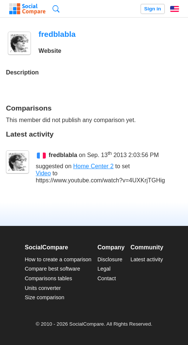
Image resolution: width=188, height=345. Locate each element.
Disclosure (110, 259)
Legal (104, 269)
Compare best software (52, 269)
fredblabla (63, 155)
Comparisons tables (48, 278)
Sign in (152, 9)
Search (56, 8)
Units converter (43, 288)
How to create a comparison (58, 259)
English (174, 9)
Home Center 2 (93, 166)
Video (43, 173)
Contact (107, 278)
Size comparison (44, 297)
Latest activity (147, 259)
